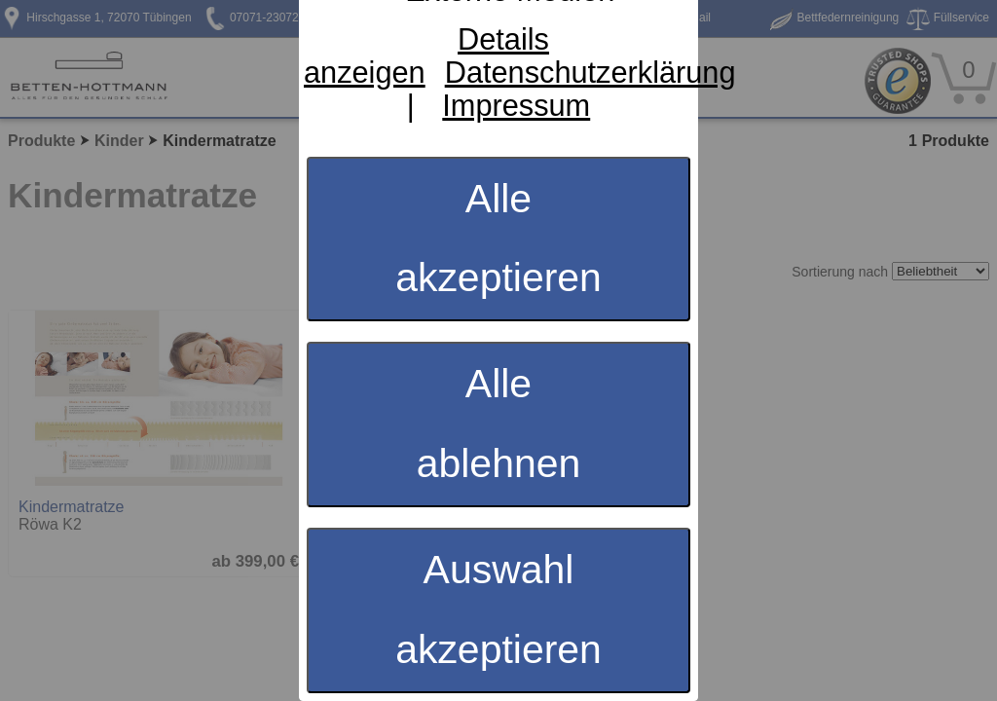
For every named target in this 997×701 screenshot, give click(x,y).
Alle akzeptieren (498, 238)
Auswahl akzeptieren (498, 609)
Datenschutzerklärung (590, 72)
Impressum (516, 106)
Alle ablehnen (499, 423)
